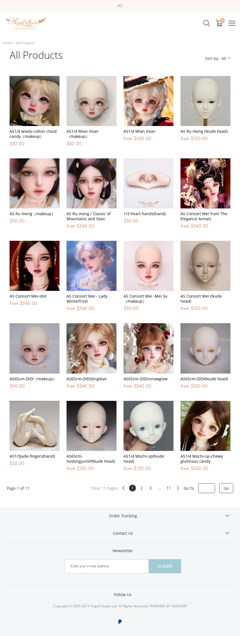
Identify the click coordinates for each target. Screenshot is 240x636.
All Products (25, 43)
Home (7, 43)
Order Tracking (123, 515)
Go (226, 488)
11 (168, 488)
